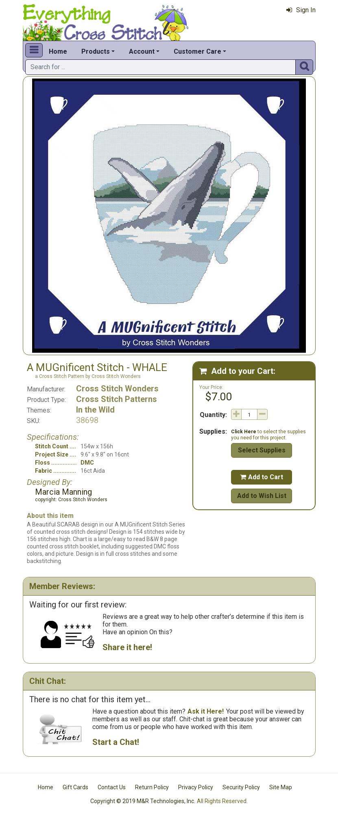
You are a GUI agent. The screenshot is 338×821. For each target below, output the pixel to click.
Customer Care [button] (197, 51)
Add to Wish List (261, 496)
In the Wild (95, 410)
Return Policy (152, 787)
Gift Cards (75, 787)
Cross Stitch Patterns (116, 399)
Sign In (301, 10)
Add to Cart (261, 477)
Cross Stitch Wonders (117, 388)
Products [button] (95, 51)
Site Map (280, 787)
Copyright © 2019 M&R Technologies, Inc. (142, 801)
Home (58, 51)
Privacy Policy (195, 787)
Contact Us (112, 787)
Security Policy (241, 787)
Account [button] (142, 51)
